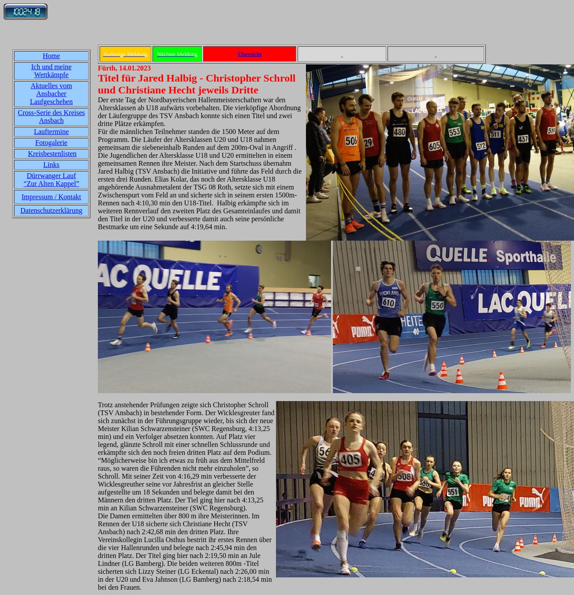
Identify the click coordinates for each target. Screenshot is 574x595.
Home (51, 56)
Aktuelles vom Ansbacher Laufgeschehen (51, 93)
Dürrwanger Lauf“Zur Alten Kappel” (51, 179)
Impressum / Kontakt (51, 197)
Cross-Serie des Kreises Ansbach (51, 116)
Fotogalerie (51, 142)
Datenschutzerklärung (51, 210)
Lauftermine (51, 131)
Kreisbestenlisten (52, 153)
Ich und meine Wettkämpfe (51, 70)
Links (51, 164)
